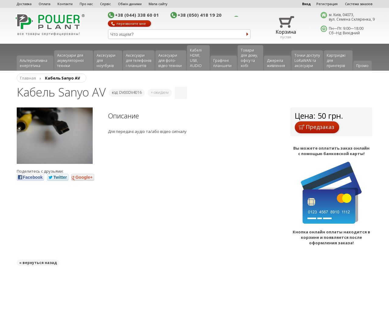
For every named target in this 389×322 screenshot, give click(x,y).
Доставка (24, 4)
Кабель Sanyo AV (62, 78)
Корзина (286, 32)
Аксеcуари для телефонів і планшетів (138, 60)
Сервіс (105, 4)
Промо (362, 65)
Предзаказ (316, 126)
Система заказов (358, 4)
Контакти (65, 4)
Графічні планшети (222, 63)
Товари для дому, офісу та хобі (249, 58)
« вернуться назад (38, 262)
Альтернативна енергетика (33, 63)
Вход (306, 4)
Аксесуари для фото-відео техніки (170, 60)
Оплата (44, 4)
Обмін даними (130, 4)
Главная (28, 78)
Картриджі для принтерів (336, 60)
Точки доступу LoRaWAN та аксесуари (307, 60)
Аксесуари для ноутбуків (106, 60)
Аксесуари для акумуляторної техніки (70, 60)
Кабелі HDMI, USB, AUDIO (196, 58)
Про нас (86, 4)
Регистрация (327, 4)
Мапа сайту (158, 4)
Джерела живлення (276, 63)
